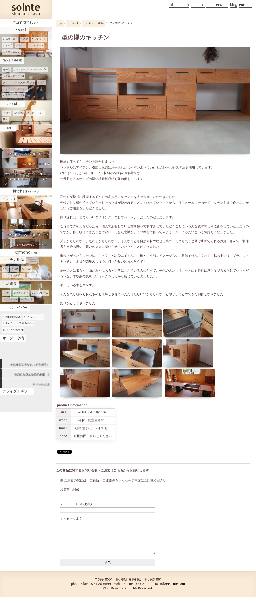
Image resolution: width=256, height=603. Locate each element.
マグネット (27, 300)
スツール (18, 113)
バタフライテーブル (14, 95)
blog (233, 5)
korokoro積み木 (12, 317)
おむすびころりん (33, 317)
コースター (34, 276)
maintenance (217, 5)
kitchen (26, 191)
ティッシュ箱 (21, 293)
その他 (24, 39)
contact (245, 5)
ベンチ (40, 113)
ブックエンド (10, 300)
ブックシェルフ (11, 52)
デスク (41, 83)
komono (25, 252)
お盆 (5, 269)
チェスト (21, 46)
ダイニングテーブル (14, 76)
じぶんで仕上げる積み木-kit (18, 323)
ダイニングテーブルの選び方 (18, 83)
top (60, 23)
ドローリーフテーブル (15, 89)
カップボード (38, 39)
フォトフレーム (39, 293)
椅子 (5, 119)
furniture (26, 22)
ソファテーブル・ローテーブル (30, 70)
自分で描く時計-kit (13, 330)
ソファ (30, 113)
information (179, 5)
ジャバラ (8, 46)
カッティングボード (14, 276)
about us (198, 5)
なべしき (26, 269)
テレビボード (36, 46)
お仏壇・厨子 (10, 39)
